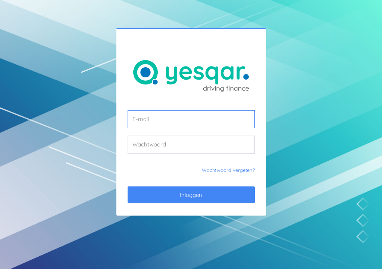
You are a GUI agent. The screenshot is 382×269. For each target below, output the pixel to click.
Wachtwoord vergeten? (228, 170)
